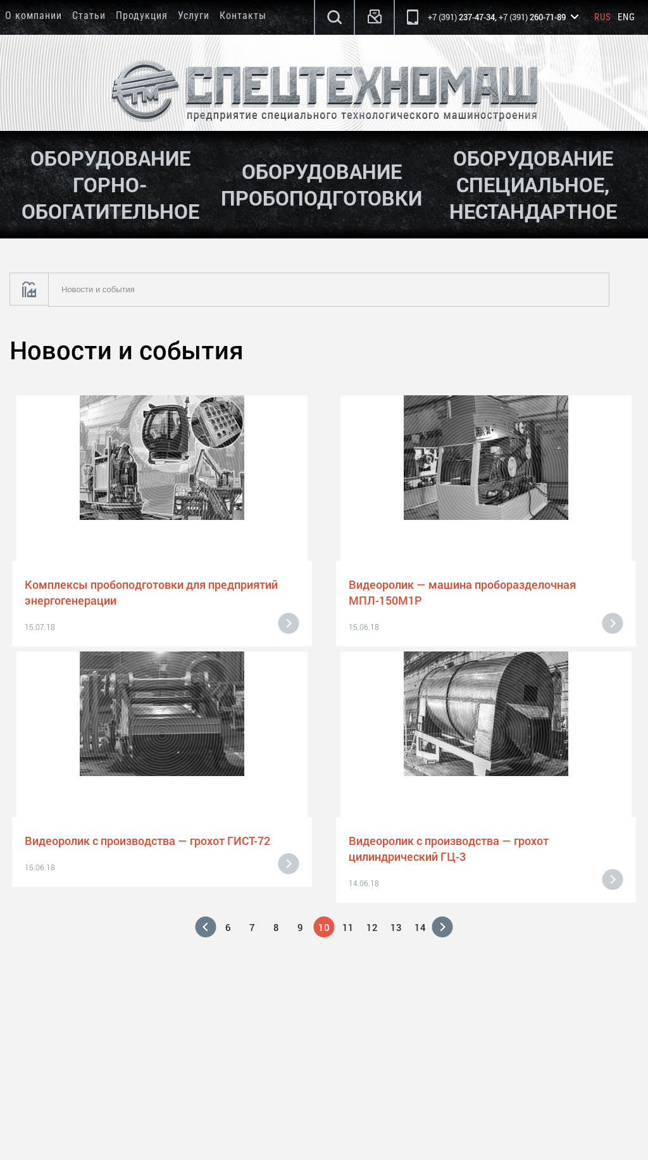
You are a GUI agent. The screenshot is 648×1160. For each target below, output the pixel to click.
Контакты (243, 15)
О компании (33, 15)
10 (324, 927)
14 (420, 927)
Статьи (89, 15)
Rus (602, 17)
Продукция (142, 15)
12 (372, 927)
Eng (626, 17)
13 (396, 927)
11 (348, 927)
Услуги (193, 15)
